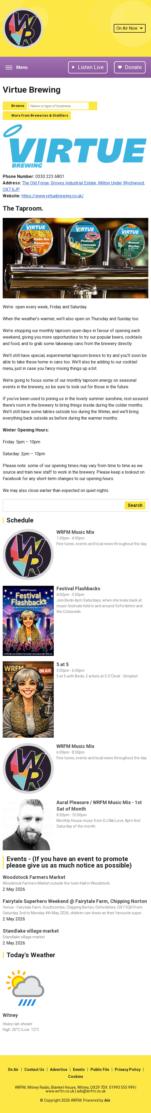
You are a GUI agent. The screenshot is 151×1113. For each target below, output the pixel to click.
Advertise (58, 1069)
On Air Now (129, 28)
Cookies (75, 1076)
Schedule (19, 520)
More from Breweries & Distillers (39, 115)
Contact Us (34, 1069)
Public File (99, 1069)
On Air (13, 1069)
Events (79, 1069)
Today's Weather (30, 955)
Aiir (107, 1100)
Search (93, 106)
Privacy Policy (127, 1069)
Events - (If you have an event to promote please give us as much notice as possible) (69, 862)
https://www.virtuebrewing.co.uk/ (53, 195)
